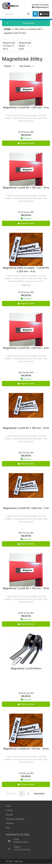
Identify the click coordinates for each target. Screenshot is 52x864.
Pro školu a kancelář (28, 29)
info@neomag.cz (21, 842)
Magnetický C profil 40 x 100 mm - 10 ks (26, 588)
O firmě (9, 810)
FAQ (8, 827)
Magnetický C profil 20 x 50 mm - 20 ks (26, 748)
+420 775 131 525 (22, 849)
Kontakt (9, 814)
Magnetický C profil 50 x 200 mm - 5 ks (26, 508)
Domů (7, 29)
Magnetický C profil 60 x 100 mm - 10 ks (26, 187)
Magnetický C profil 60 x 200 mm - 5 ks (26, 107)
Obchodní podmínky (15, 819)
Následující (39, 793)
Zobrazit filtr (18, 23)
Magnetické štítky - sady (25, 45)
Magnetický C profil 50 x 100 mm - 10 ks (26, 428)
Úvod (8, 806)
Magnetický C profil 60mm (26, 668)
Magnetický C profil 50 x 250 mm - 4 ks (26, 348)
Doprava (10, 823)
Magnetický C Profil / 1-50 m (9, 45)
